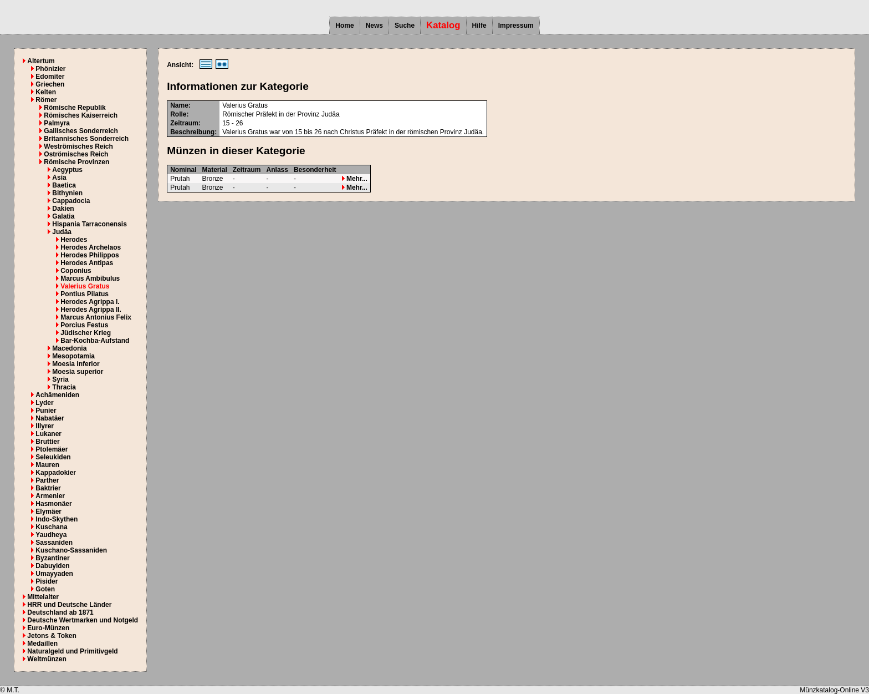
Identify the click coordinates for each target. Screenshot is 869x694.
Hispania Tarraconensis (89, 224)
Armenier (50, 496)
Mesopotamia (73, 356)
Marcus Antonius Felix (95, 317)
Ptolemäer (51, 449)
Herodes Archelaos (90, 247)
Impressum (516, 25)
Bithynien (67, 193)
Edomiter (49, 76)
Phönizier (50, 69)
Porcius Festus (84, 325)
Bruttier (47, 441)
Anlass (277, 170)
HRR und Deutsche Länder (69, 605)
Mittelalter (43, 597)
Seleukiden (52, 457)
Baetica (64, 185)
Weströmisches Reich (78, 146)
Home (344, 25)
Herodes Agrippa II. (90, 309)
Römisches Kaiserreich (80, 115)
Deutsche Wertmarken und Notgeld (82, 620)
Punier (45, 410)
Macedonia (69, 348)
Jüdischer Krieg (85, 333)
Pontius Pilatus (84, 294)
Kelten (45, 92)
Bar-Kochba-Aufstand (94, 341)
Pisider (46, 581)
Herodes (73, 240)
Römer (46, 100)
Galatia (63, 216)
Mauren (47, 465)
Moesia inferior (75, 364)
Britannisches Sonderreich (86, 139)
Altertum (40, 61)
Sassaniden (54, 542)
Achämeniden (57, 395)
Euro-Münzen (48, 628)
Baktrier (47, 488)
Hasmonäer (53, 504)
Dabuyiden (52, 566)
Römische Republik (74, 108)
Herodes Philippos (89, 255)
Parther (47, 480)
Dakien (63, 208)
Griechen (49, 84)
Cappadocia (71, 201)
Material (214, 170)
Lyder (44, 403)
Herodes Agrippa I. (89, 302)
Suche (405, 25)
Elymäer (48, 511)
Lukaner (48, 434)
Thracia (64, 387)
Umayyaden (54, 574)
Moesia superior (77, 372)
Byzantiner (52, 558)
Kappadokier (55, 473)
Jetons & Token (51, 636)
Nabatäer (49, 418)
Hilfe (479, 25)
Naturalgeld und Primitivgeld (72, 651)
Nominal (183, 170)
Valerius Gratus (84, 286)
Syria (60, 379)
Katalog (443, 25)
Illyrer (44, 426)
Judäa (61, 232)
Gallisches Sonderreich (80, 131)
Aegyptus (67, 170)
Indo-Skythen (56, 519)
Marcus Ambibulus (90, 278)
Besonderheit (315, 170)
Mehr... (354, 179)
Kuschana (51, 527)
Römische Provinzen (76, 162)
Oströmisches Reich (76, 154)
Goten (45, 589)
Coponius (75, 271)
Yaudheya (51, 535)
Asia (59, 177)
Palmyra (57, 123)
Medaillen (42, 643)
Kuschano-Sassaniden (71, 550)
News (374, 25)
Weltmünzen (46, 659)
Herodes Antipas (86, 263)
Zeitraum (247, 170)
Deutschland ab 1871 (60, 612)
